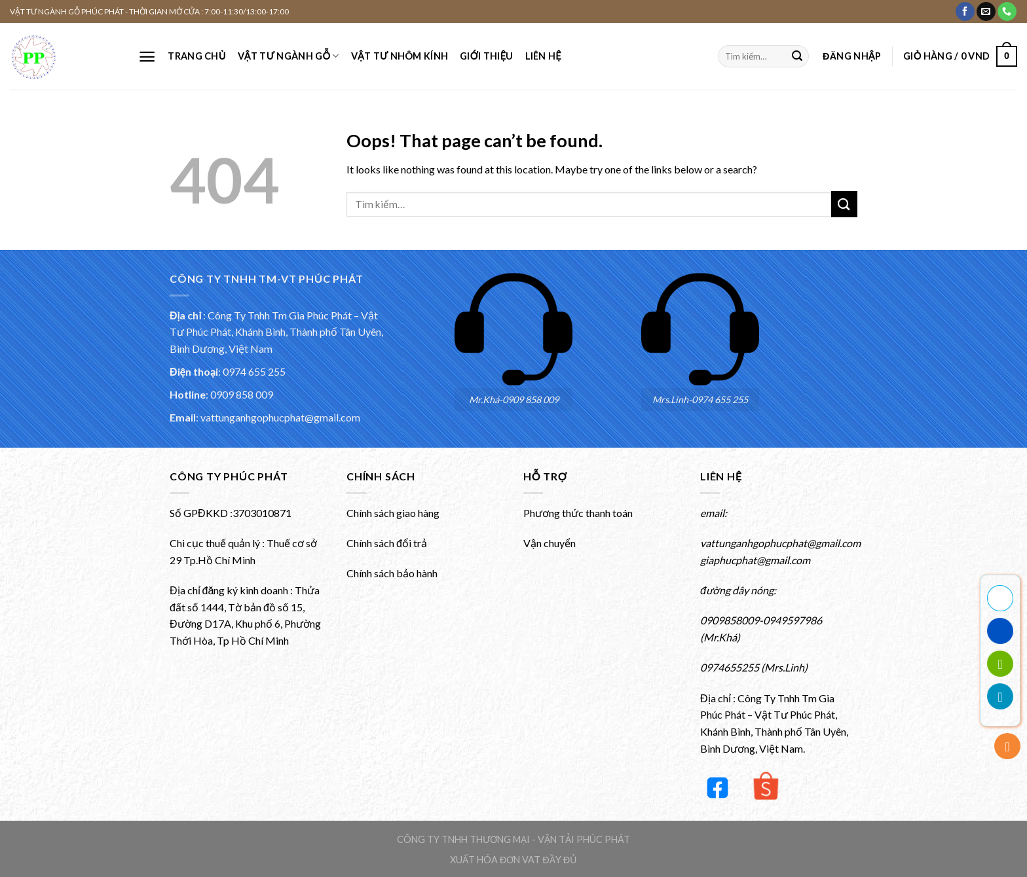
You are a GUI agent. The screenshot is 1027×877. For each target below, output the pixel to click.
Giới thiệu (486, 56)
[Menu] (147, 56)
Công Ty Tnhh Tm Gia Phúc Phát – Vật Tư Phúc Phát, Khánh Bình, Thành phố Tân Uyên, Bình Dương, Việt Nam (276, 332)
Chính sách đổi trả (386, 543)
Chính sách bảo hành (392, 573)
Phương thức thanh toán (578, 513)
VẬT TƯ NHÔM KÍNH (399, 56)
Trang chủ (196, 56)
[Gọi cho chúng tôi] (1007, 12)
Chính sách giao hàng (392, 513)
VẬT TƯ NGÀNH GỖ (288, 56)
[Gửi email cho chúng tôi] (986, 12)
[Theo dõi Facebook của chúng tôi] (965, 12)
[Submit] (797, 56)
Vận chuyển (549, 543)
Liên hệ (543, 56)
